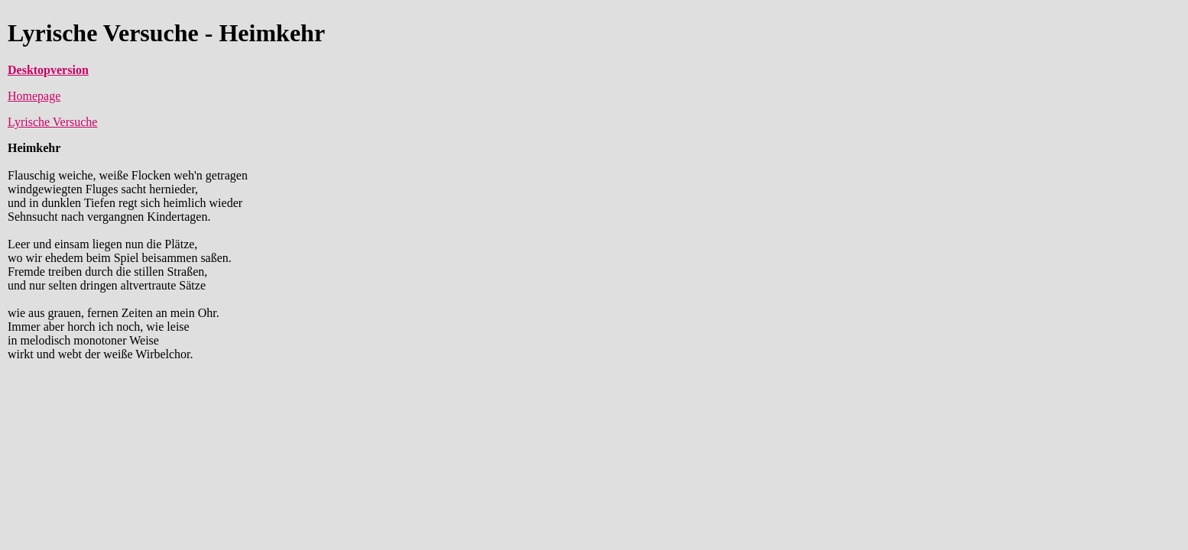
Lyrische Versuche (52, 121)
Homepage (34, 95)
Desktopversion (48, 69)
